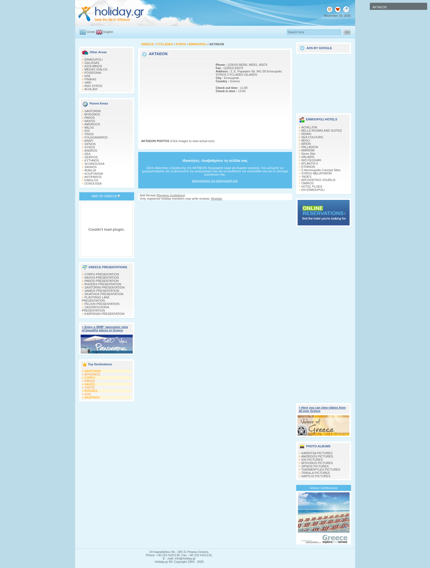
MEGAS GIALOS (96, 69)
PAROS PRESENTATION (101, 280)
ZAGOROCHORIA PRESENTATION (95, 309)
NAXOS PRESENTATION (101, 277)
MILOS (89, 127)
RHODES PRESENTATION (102, 284)
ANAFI (88, 140)
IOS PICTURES (312, 459)
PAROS (89, 117)
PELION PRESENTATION (101, 304)
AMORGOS (92, 124)
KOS (87, 394)
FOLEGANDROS (96, 137)
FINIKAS (90, 79)
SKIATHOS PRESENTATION (103, 294)
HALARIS (307, 157)
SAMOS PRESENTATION (101, 290)
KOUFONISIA (93, 173)
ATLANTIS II (309, 163)
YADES (306, 176)
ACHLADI (90, 89)
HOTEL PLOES (311, 186)
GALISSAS (91, 62)
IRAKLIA (90, 170)
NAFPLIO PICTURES (315, 476)
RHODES (90, 390)
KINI (87, 76)
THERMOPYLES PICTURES (320, 469)
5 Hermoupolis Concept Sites (320, 170)
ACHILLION (309, 127)
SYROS (89, 147)
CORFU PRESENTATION (101, 274)
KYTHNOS (91, 160)
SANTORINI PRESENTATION (104, 287)
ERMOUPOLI (93, 59)
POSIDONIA (92, 72)
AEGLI (305, 140)
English (108, 31)
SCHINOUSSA (94, 163)
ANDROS (90, 150)
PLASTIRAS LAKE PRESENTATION (96, 299)
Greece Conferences (324, 488)
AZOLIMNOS (93, 66)
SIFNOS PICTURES (315, 466)
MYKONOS (92, 114)
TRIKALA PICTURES (315, 472)
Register (216, 198)
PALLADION (309, 147)
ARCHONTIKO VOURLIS (318, 180)
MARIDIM (308, 150)
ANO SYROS (93, 85)
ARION (306, 143)
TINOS (89, 134)
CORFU (89, 377)
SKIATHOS (92, 397)
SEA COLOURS (312, 137)
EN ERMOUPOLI (312, 189)
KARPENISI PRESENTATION (104, 313)
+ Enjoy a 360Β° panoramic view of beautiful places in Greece (105, 328)
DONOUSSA (93, 183)
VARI (87, 82)
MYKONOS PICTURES (317, 463)
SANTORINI (92, 111)
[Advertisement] (175, 94)
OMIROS (307, 183)
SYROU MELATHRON (316, 173)
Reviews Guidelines (170, 195)
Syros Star (308, 153)
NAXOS (89, 121)
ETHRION (308, 166)
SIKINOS (90, 167)
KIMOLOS (91, 180)
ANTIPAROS (92, 177)
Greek (91, 31)
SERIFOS (91, 157)
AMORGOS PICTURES (317, 456)
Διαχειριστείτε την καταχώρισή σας (215, 180)
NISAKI (306, 133)
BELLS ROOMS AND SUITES (321, 130)
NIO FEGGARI (311, 160)
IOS (87, 130)
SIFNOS (90, 144)
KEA (87, 154)
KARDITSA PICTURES (316, 453)
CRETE (89, 387)
